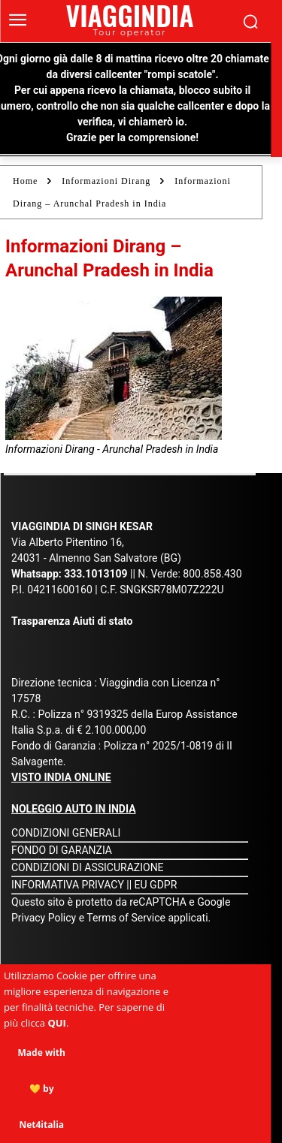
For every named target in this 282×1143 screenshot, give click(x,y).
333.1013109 (95, 574)
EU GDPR (156, 885)
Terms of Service (125, 918)
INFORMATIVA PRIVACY (67, 885)
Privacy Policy (45, 918)
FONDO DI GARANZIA (61, 850)
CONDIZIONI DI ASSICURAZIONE (87, 867)
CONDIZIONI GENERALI (65, 833)
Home (25, 181)
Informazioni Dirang (106, 181)
